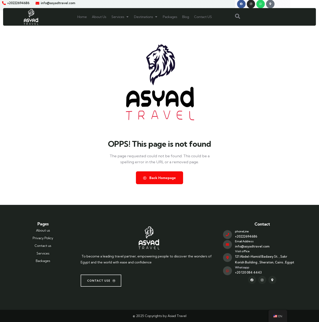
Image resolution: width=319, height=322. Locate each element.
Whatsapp (242, 267)
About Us (99, 17)
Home (82, 17)
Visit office (242, 251)
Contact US (203, 17)
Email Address (244, 241)
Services (120, 16)
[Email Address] (227, 244)
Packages (170, 17)
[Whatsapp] (227, 270)
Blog (185, 17)
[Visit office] (227, 257)
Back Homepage (159, 178)
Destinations (146, 16)
